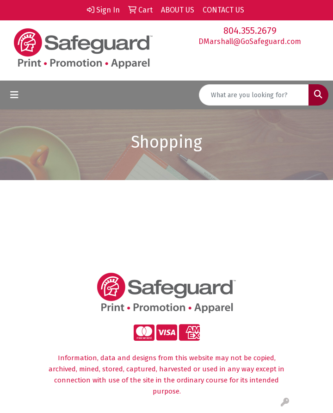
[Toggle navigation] (14, 94)
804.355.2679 (250, 30)
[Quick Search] (254, 95)
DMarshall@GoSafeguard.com (249, 41)
